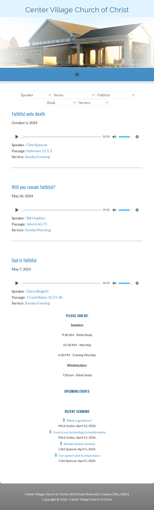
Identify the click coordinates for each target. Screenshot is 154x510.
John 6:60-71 (36, 224)
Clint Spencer (37, 145)
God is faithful (24, 260)
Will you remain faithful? (33, 186)
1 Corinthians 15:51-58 (44, 297)
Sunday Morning (38, 230)
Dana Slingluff (38, 291)
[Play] (17, 137)
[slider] (61, 137)
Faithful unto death (28, 113)
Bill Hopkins (36, 218)
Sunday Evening (37, 156)
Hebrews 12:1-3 (39, 151)
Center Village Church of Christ (77, 9)
